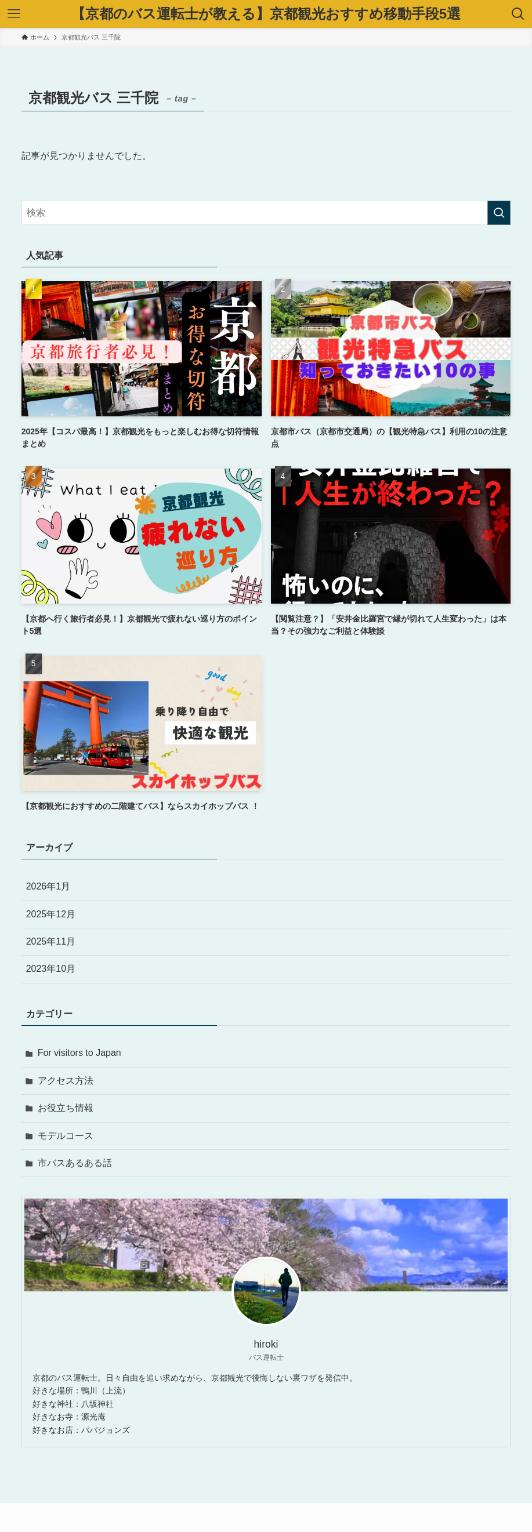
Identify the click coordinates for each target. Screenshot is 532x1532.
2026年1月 (48, 886)
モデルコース (65, 1136)
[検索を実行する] (499, 213)
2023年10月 (50, 969)
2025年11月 (50, 941)
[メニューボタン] (14, 14)
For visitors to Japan (79, 1053)
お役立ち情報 (65, 1108)
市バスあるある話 (75, 1163)
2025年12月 (50, 914)
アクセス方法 (65, 1081)
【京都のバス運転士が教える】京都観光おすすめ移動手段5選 (266, 14)
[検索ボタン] (518, 14)
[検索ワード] (266, 213)
